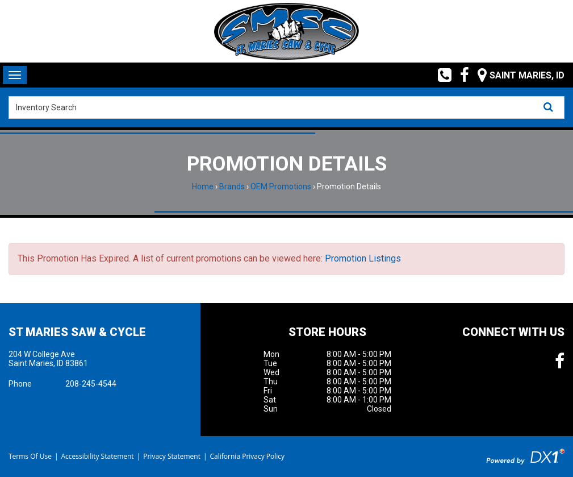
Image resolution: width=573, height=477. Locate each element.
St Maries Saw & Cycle (77, 332)
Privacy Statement (171, 456)
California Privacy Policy (247, 456)
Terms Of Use (30, 456)
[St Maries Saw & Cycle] (286, 31)
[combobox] (286, 107)
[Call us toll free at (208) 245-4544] (440, 75)
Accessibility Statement (97, 456)
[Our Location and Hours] (516, 75)
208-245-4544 (90, 383)
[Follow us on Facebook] (460, 75)
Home (203, 186)
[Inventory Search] (286, 107)
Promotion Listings (363, 258)
